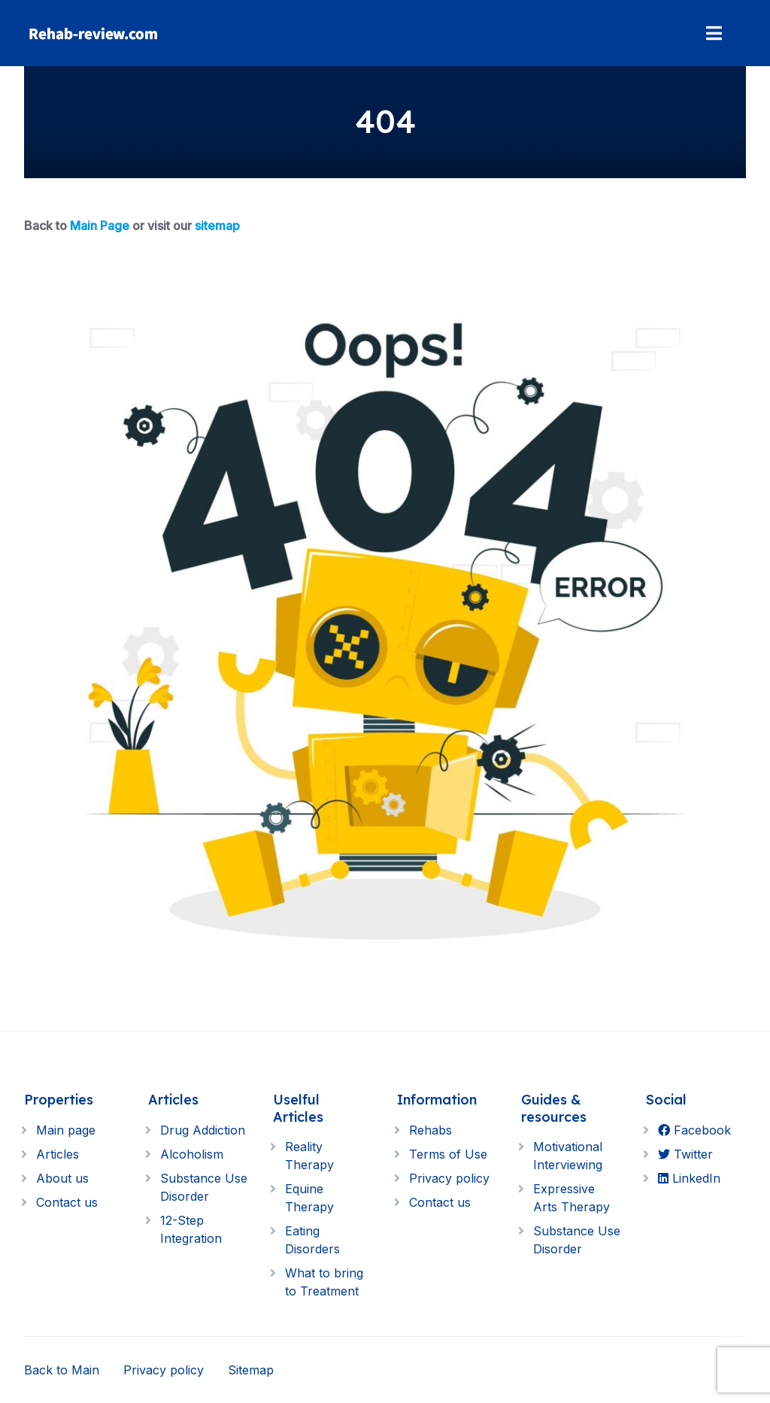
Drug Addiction (202, 1130)
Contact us (67, 1202)
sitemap (217, 225)
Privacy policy (449, 1178)
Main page (65, 1130)
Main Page (99, 225)
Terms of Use (448, 1154)
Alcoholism (191, 1154)
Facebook (694, 1130)
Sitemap (251, 1369)
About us (62, 1178)
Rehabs (430, 1130)
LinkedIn (689, 1178)
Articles (57, 1154)
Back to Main (61, 1369)
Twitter (685, 1154)
